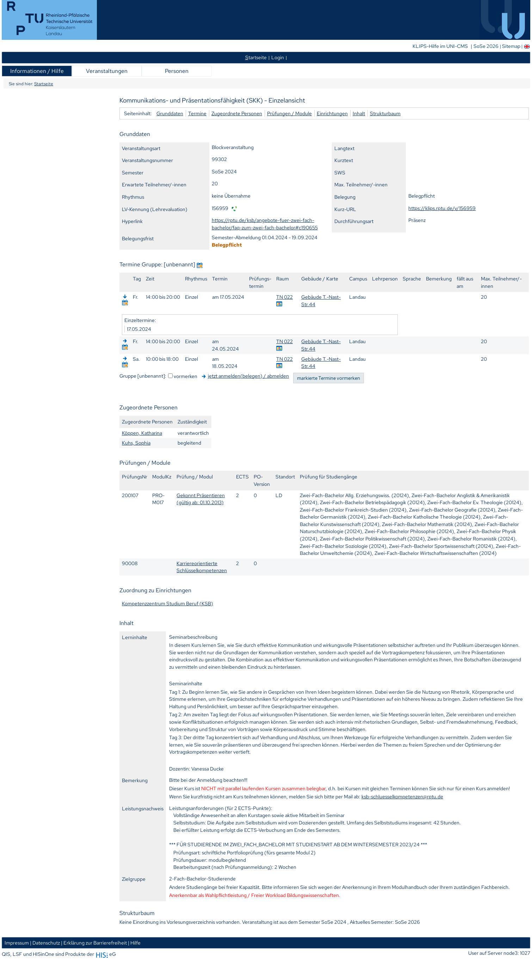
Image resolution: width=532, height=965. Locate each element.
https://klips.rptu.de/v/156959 (442, 208)
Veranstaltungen (107, 71)
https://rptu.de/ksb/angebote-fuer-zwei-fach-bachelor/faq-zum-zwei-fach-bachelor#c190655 (265, 224)
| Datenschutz (45, 942)
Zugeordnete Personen (236, 113)
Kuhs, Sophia (136, 442)
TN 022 (284, 296)
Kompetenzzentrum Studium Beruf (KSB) (167, 603)
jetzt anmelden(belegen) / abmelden (248, 375)
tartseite (256, 57)
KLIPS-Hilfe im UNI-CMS (441, 46)
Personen (176, 71)
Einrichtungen (332, 113)
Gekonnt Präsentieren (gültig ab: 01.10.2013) (201, 499)
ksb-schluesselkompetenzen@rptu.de (402, 796)
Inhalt (359, 113)
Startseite (43, 84)
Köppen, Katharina (142, 432)
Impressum (17, 942)
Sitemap (511, 46)
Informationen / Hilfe (37, 71)
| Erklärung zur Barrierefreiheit (94, 942)
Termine (197, 113)
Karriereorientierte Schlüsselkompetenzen (202, 567)
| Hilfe (134, 942)
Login (277, 57)
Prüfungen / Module (289, 113)
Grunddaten (169, 113)
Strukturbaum (385, 113)
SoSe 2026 (487, 46)
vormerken (185, 376)
